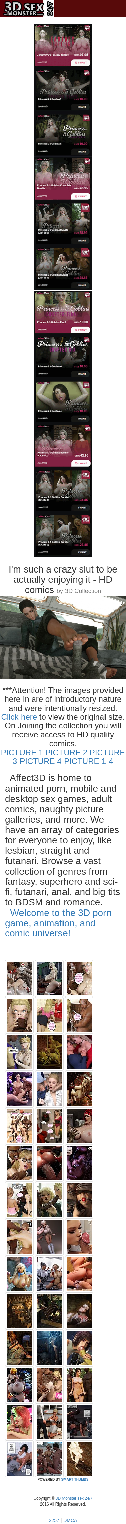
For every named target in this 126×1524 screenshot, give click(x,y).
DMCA (70, 1520)
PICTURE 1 (22, 752)
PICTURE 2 (66, 752)
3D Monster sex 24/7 (73, 1498)
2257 (54, 1520)
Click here (19, 716)
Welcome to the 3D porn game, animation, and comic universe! (58, 923)
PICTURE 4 (40, 761)
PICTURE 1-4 (88, 761)
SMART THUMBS (74, 1479)
